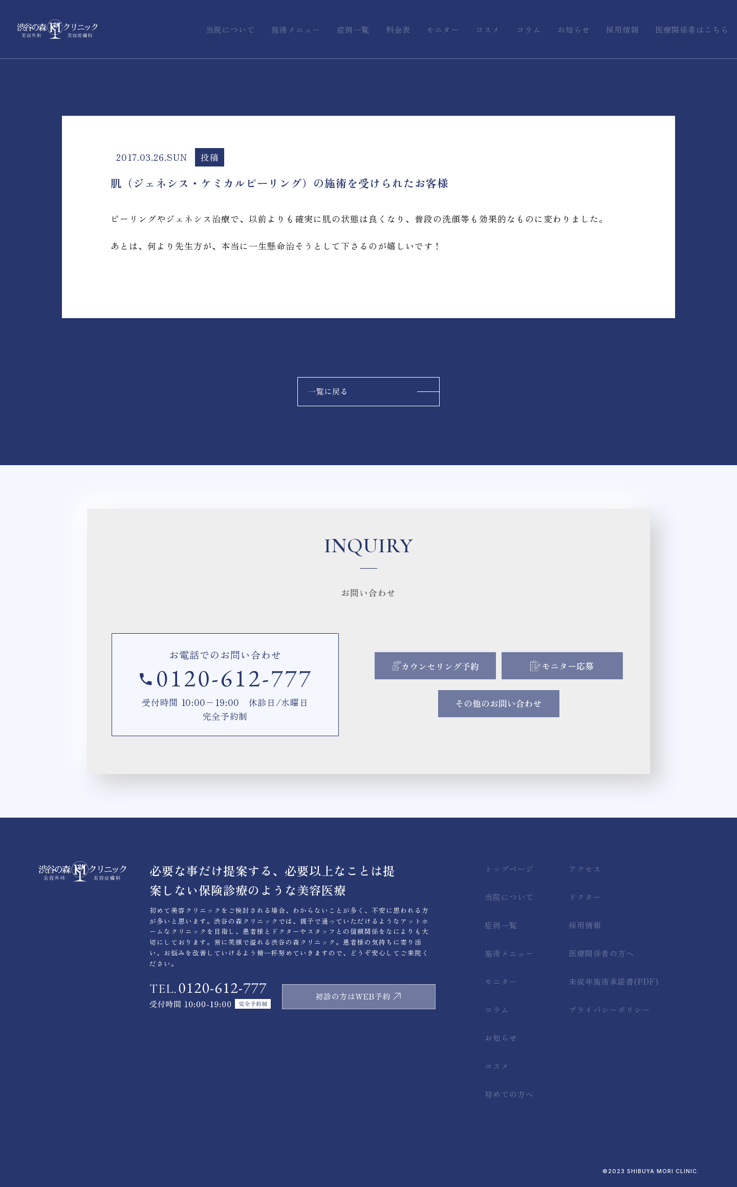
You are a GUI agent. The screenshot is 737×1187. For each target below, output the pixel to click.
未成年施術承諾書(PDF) (614, 981)
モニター (501, 981)
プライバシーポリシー (610, 1009)
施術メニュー (509, 953)
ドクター (585, 896)
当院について (509, 896)
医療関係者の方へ (601, 953)
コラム (497, 1009)
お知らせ (501, 1037)
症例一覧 (501, 925)
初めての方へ (509, 1094)
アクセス (585, 868)
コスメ (497, 1065)
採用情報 (585, 925)
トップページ (509, 868)
